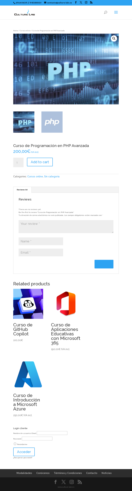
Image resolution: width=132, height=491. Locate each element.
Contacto (91, 473)
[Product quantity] (18, 162)
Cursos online (25, 31)
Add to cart (40, 162)
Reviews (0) (22, 190)
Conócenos (43, 473)
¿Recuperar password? (22, 458)
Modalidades (24, 473)
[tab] (22, 190)
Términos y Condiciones (68, 473)
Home (15, 31)
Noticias (107, 473)
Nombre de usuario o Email (24, 433)
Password (17, 439)
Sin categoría (51, 176)
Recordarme (20, 444)
